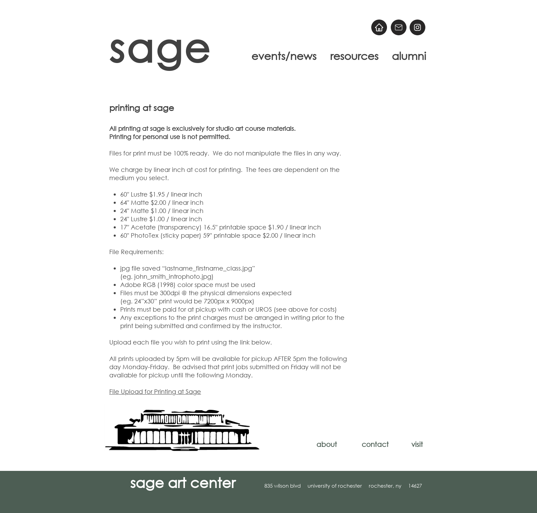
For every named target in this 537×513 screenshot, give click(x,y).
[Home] (379, 27)
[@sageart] (417, 27)
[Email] (399, 27)
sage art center (182, 482)
